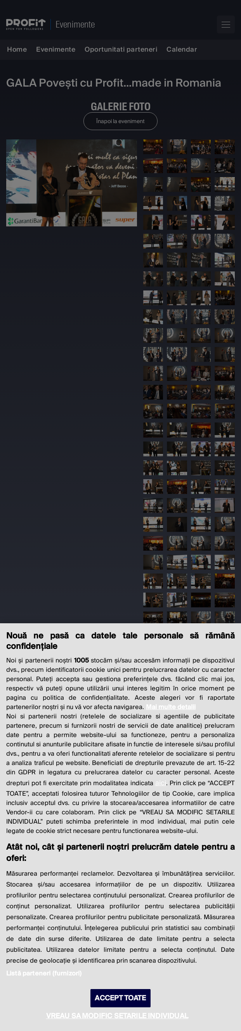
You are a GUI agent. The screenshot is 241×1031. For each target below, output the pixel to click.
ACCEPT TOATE (120, 998)
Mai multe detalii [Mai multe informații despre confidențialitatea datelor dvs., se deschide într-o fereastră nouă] (171, 707)
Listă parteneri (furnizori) (43, 973)
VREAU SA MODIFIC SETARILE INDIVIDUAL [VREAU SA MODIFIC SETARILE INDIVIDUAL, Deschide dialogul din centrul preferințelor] (117, 1016)
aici (160, 783)
